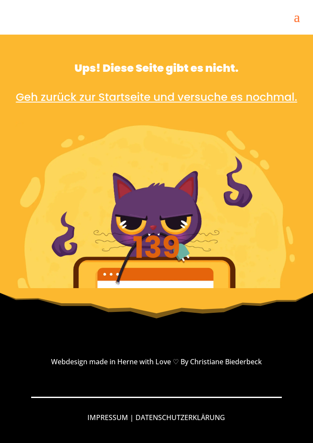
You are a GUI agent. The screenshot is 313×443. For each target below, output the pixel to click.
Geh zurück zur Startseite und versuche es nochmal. (156, 97)
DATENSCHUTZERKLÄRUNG (180, 417)
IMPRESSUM (107, 417)
